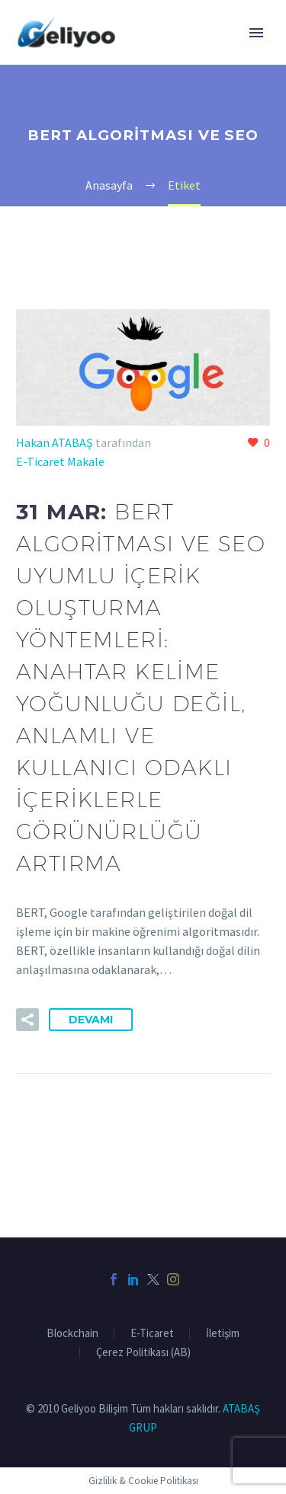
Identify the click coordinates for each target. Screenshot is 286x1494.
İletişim (222, 1333)
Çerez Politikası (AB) (143, 1352)
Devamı (91, 1019)
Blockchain (72, 1333)
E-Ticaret (152, 1333)
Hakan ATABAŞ (54, 442)
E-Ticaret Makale (60, 461)
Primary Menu (256, 32)
